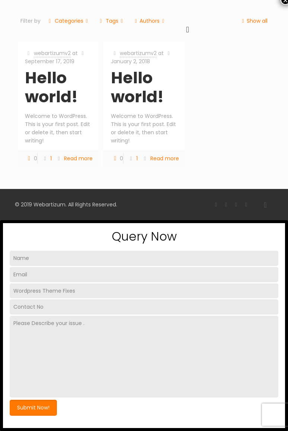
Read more (78, 158)
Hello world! (51, 87)
